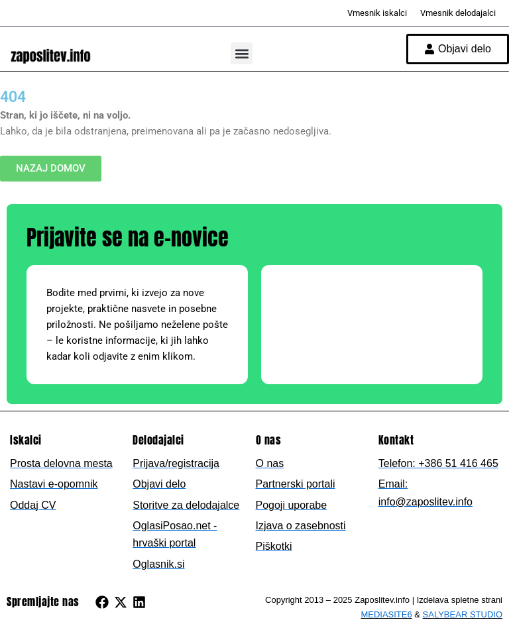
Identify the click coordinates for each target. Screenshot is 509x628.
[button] (242, 53)
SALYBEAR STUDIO (462, 614)
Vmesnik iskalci (377, 13)
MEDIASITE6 (386, 614)
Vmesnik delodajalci (458, 13)
